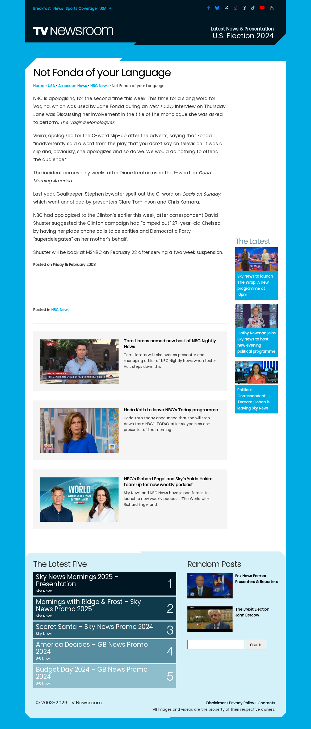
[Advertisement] (130, 286)
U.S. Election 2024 (243, 36)
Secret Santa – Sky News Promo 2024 (94, 626)
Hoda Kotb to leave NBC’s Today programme (171, 410)
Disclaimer (216, 703)
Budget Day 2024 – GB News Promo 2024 (92, 673)
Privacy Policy (241, 703)
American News (72, 85)
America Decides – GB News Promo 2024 (92, 648)
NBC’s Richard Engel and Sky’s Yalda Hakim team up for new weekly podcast (168, 482)
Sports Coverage (81, 8)
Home (38, 85)
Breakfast (42, 8)
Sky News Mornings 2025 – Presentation (77, 580)
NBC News (99, 85)
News (58, 8)
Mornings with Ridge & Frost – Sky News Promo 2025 (88, 605)
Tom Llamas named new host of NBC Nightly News (170, 344)
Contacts (266, 703)
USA (102, 8)
